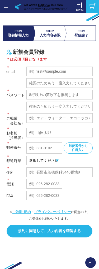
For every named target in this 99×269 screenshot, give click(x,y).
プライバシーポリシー (52, 212)
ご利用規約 (21, 212)
